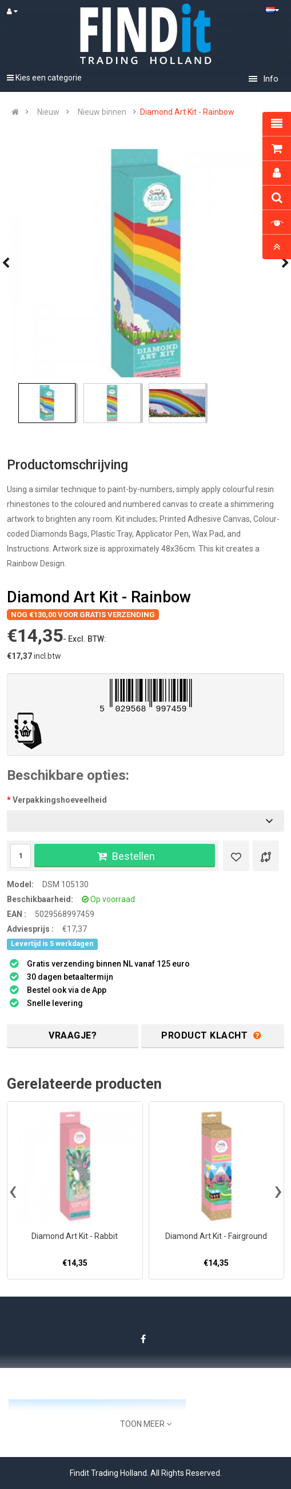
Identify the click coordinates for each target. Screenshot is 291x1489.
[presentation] (13, 1190)
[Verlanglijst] (236, 855)
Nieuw (48, 112)
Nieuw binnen (102, 112)
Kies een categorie (44, 77)
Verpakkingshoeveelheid (60, 799)
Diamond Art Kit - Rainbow (187, 112)
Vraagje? (73, 1035)
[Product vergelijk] (266, 855)
